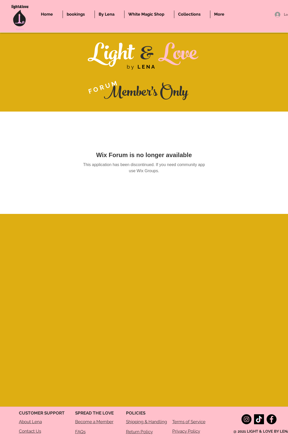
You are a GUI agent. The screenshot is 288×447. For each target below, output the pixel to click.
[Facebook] (272, 419)
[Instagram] (246, 419)
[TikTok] (259, 419)
